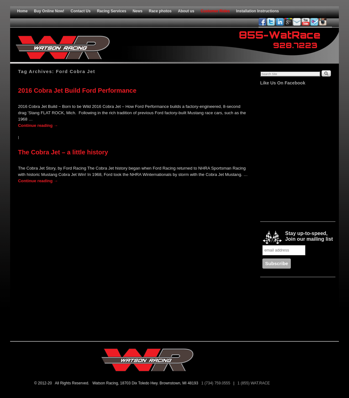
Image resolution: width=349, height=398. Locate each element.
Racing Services (111, 11)
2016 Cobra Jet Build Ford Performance (77, 90)
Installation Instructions (257, 11)
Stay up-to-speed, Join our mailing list (297, 238)
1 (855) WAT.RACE (254, 383)
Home (22, 11)
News (137, 11)
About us (186, 11)
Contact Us (80, 11)
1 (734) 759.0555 (216, 383)
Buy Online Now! (49, 11)
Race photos (160, 11)
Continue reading (38, 125)
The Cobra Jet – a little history (63, 152)
